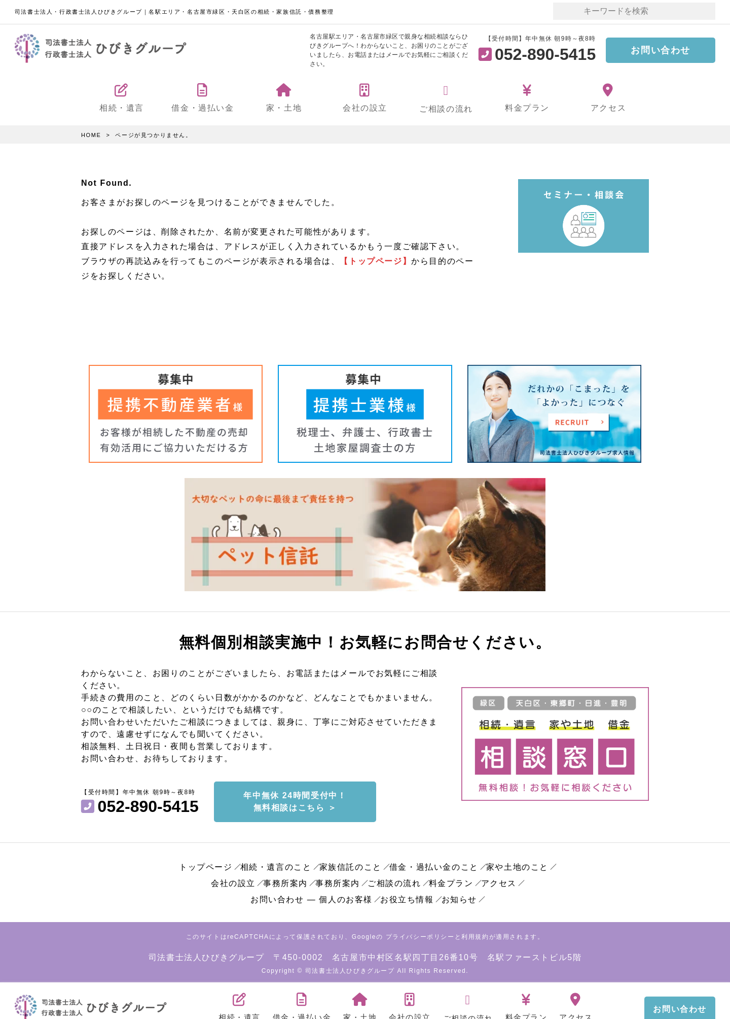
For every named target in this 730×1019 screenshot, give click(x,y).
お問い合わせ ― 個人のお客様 (311, 897)
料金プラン (451, 881)
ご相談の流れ (394, 881)
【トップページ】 (375, 260)
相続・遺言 (239, 1002)
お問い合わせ (660, 50)
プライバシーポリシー (420, 934)
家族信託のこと (350, 865)
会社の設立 (233, 881)
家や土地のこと (517, 865)
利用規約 (475, 934)
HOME (91, 135)
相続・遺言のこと (276, 865)
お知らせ (459, 897)
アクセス (499, 881)
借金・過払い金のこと (434, 865)
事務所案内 (285, 881)
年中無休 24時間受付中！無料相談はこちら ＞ (294, 799)
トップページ (206, 865)
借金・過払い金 (302, 1002)
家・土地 (360, 1002)
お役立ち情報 (407, 897)
